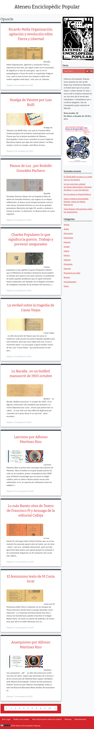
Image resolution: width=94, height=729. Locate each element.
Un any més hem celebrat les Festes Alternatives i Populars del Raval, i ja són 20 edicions (78, 187)
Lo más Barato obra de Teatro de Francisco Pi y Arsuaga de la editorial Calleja (31, 510)
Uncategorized (70, 281)
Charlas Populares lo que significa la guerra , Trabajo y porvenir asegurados (30, 239)
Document (68, 233)
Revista (67, 277)
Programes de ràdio (72, 273)
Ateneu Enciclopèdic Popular (47, 7)
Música (67, 255)
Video (66, 286)
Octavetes (68, 264)
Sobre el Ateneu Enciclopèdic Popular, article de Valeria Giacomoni (76, 201)
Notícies (67, 260)
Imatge (67, 246)
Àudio (66, 229)
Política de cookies (21, 719)
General (67, 242)
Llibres (66, 251)
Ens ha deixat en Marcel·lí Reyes (77, 194)
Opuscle (67, 268)
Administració (80, 719)
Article (66, 224)
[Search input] (74, 71)
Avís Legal (6, 719)
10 (49, 708)
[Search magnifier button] (91, 71)
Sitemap (68, 719)
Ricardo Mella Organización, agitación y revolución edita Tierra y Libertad (31, 34)
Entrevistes (68, 238)
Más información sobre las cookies (47, 719)
